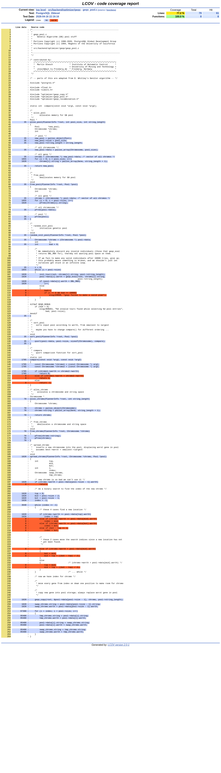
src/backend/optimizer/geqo (64, 9)
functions (111, 10)
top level (41, 9)
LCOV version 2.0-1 (119, 767)
